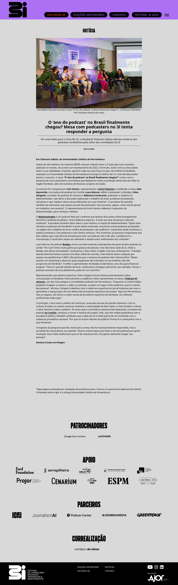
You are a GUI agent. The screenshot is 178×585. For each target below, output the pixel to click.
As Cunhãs (50, 312)
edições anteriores (88, 567)
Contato (119, 15)
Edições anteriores (89, 15)
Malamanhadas (47, 216)
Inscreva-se (56, 15)
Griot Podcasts (106, 188)
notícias (109, 567)
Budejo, (67, 244)
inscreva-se (83, 571)
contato (109, 571)
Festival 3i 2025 (147, 15)
